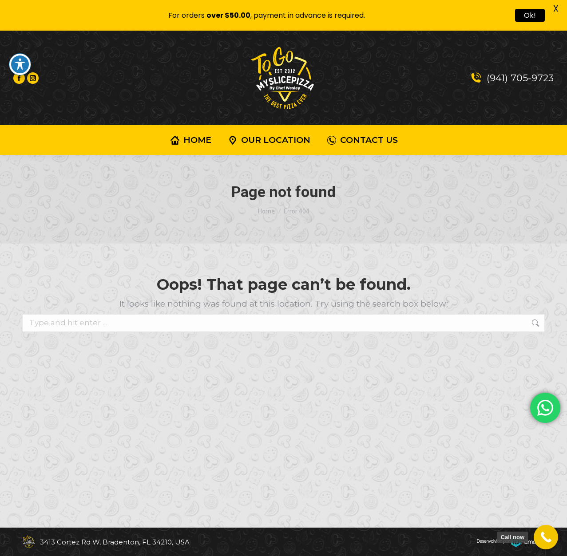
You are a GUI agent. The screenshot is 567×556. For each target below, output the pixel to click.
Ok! (530, 15)
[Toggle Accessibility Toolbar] (20, 64)
